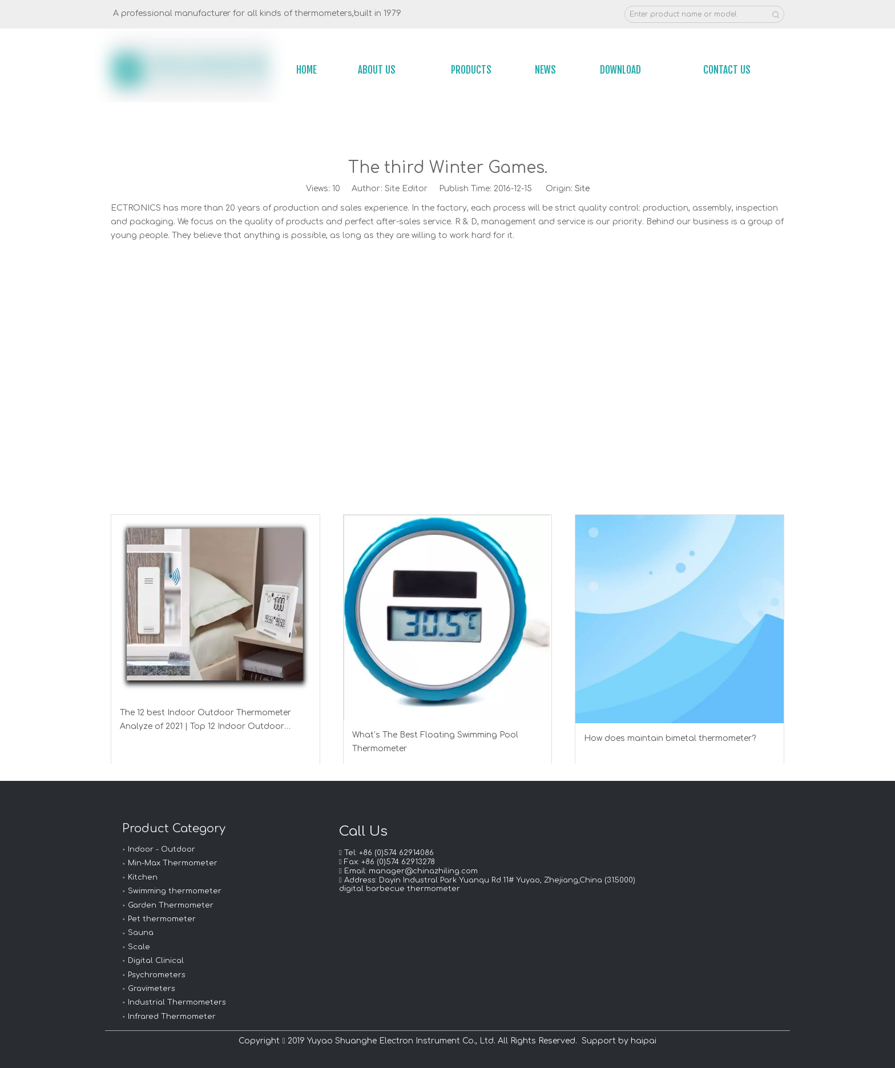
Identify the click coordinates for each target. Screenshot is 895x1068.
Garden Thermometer (170, 905)
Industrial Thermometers (177, 1002)
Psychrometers (157, 975)
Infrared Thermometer (172, 1017)
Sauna (141, 933)
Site (582, 188)
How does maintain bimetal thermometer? (670, 738)
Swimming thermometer (174, 891)
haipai (643, 1041)
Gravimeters (151, 989)
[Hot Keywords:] (776, 14)
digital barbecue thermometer (399, 889)
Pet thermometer (162, 919)
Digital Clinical (156, 961)
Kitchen (143, 877)
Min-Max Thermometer (172, 863)
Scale (139, 947)
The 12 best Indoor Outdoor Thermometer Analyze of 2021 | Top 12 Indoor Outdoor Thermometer (205, 721)
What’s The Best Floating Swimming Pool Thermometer (435, 742)
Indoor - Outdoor (161, 849)
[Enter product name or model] (696, 14)
